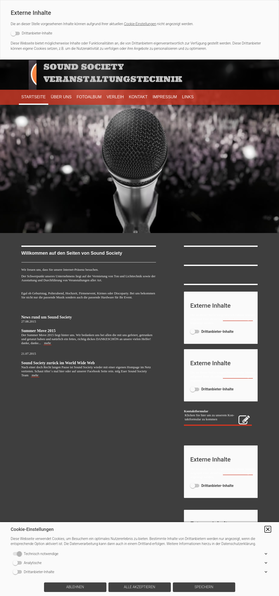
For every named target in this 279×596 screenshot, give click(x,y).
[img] (28, 75)
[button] (268, 529)
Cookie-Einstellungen (140, 24)
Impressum (165, 97)
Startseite (33, 97)
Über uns (61, 97)
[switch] (31, 33)
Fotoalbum (88, 97)
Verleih (115, 97)
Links (187, 97)
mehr (47, 343)
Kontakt (138, 97)
